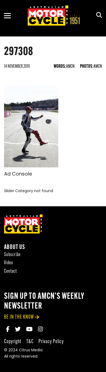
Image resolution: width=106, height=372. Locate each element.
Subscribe (12, 254)
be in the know (19, 317)
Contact (10, 271)
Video (8, 263)
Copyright (12, 342)
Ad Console (18, 174)
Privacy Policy (51, 342)
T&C (30, 342)
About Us (14, 247)
